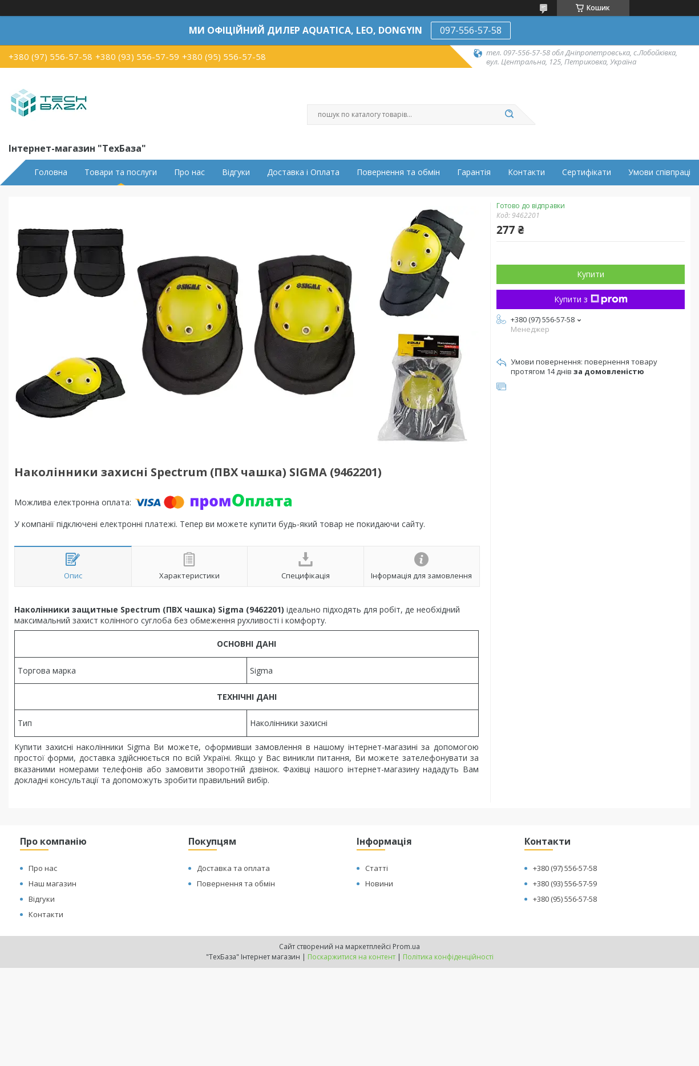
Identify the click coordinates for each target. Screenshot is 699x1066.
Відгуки (236, 172)
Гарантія (474, 172)
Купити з (591, 299)
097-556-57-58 (471, 30)
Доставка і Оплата (303, 172)
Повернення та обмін (398, 172)
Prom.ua (406, 946)
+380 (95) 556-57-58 (565, 899)
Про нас (189, 172)
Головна (50, 172)
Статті (376, 868)
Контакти (526, 172)
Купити (590, 274)
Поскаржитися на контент (351, 957)
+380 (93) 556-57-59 (565, 883)
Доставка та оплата (233, 868)
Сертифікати (586, 172)
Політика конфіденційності (448, 957)
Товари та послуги (120, 172)
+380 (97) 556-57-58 (565, 868)
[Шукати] (509, 114)
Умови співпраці (659, 172)
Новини (379, 883)
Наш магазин (52, 883)
